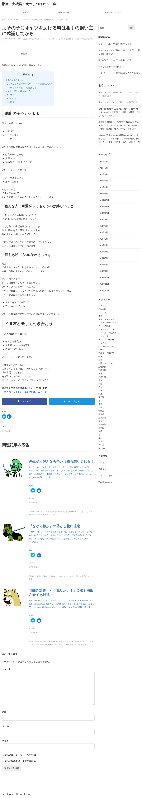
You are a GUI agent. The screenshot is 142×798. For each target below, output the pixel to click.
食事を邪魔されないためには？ (112, 66)
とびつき (102, 312)
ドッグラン (103, 343)
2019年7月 (103, 232)
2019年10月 (103, 213)
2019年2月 (103, 265)
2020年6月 (103, 161)
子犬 (100, 380)
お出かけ (102, 309)
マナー (20, 39)
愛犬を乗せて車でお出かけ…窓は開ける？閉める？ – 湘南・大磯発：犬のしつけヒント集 (119, 125)
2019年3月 (103, 258)
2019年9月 (103, 219)
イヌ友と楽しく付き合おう (17, 91)
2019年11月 (103, 206)
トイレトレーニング (107, 329)
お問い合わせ (63, 12)
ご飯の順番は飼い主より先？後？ (113, 109)
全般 (100, 360)
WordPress (25, 794)
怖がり (101, 387)
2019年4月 (103, 252)
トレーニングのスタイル (109, 333)
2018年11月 (103, 284)
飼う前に (102, 448)
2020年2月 (103, 187)
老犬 (100, 421)
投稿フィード (104, 469)
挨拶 (100, 390)
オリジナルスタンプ (112, 12)
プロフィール (22, 12)
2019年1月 (103, 271)
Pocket (24, 54)
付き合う (71, 39)
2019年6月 (103, 239)
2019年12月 (103, 200)
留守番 (101, 414)
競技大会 (102, 418)
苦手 (100, 431)
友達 (25, 39)
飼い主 (31, 39)
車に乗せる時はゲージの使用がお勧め (115, 122)
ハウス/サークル (105, 346)
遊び (100, 438)
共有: (11, 95)
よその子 (40, 39)
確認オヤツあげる (82, 39)
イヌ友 (47, 39)
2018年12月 (103, 277)
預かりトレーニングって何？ (111, 92)
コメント (6, 669)
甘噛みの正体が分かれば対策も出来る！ (116, 135)
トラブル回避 (62, 39)
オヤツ (14, 39)
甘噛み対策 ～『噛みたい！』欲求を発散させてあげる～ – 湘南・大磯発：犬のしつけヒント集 (119, 138)
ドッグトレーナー (106, 339)
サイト (5, 740)
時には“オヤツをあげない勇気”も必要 (114, 60)
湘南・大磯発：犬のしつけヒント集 (29, 4)
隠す (30, 75)
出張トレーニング (106, 363)
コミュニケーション (107, 322)
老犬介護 (102, 424)
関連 (10, 102)
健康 (100, 356)
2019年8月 (103, 226)
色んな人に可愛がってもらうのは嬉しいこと (29, 84)
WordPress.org (105, 482)
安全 (100, 384)
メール (5, 726)
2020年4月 (103, 174)
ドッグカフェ (104, 336)
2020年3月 (103, 181)
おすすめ (102, 305)
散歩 (100, 394)
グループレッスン (106, 319)
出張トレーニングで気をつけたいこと (115, 44)
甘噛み (101, 411)
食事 (100, 441)
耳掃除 (101, 428)
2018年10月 (103, 290)
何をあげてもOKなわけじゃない (24, 87)
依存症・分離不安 (106, 353)
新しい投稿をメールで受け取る (20, 761)
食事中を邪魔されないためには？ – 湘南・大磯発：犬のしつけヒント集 (119, 112)
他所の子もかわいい (13, 80)
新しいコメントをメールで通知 (20, 755)
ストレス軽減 (104, 326)
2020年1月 (103, 194)
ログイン (102, 463)
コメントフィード (106, 476)
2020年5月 (103, 168)
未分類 (101, 397)
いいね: (12, 98)
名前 (4, 712)
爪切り (101, 407)
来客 (100, 404)
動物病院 (102, 367)
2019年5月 (103, 245)
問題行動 (102, 377)
